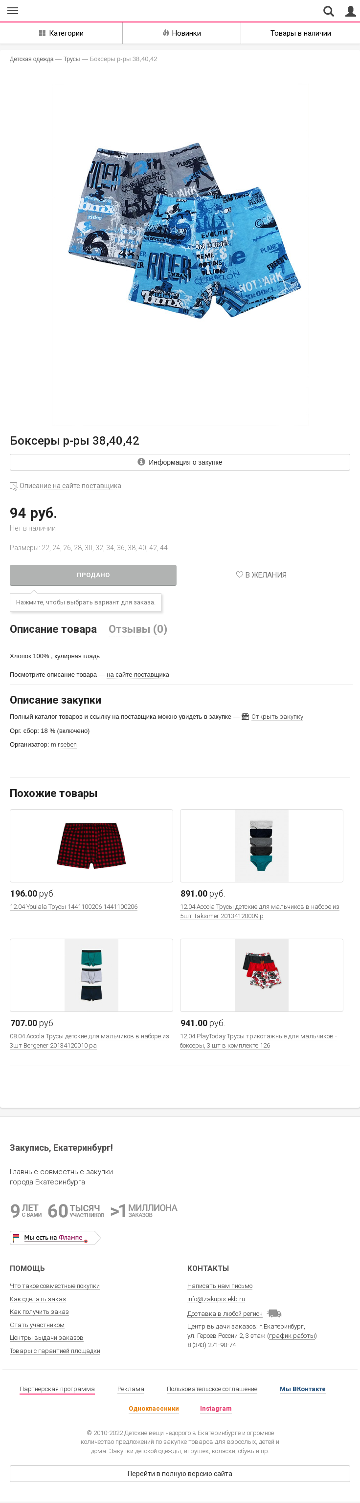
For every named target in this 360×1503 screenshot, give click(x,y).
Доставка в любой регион (225, 1313)
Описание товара (53, 629)
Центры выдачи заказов (47, 1337)
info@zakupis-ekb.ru (216, 1299)
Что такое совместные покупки (55, 1285)
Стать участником (37, 1325)
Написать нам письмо (219, 1285)
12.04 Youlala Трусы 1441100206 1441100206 (73, 906)
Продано (93, 575)
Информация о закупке (179, 462)
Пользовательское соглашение (212, 1389)
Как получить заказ (39, 1311)
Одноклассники (154, 1408)
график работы (292, 1335)
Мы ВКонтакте (303, 1389)
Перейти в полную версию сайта (180, 1474)
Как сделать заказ (38, 1299)
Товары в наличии (300, 33)
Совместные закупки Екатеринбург (53, 11)
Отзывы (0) (138, 629)
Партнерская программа (57, 1389)
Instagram (216, 1408)
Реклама (130, 1389)
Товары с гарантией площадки (55, 1350)
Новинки (181, 33)
